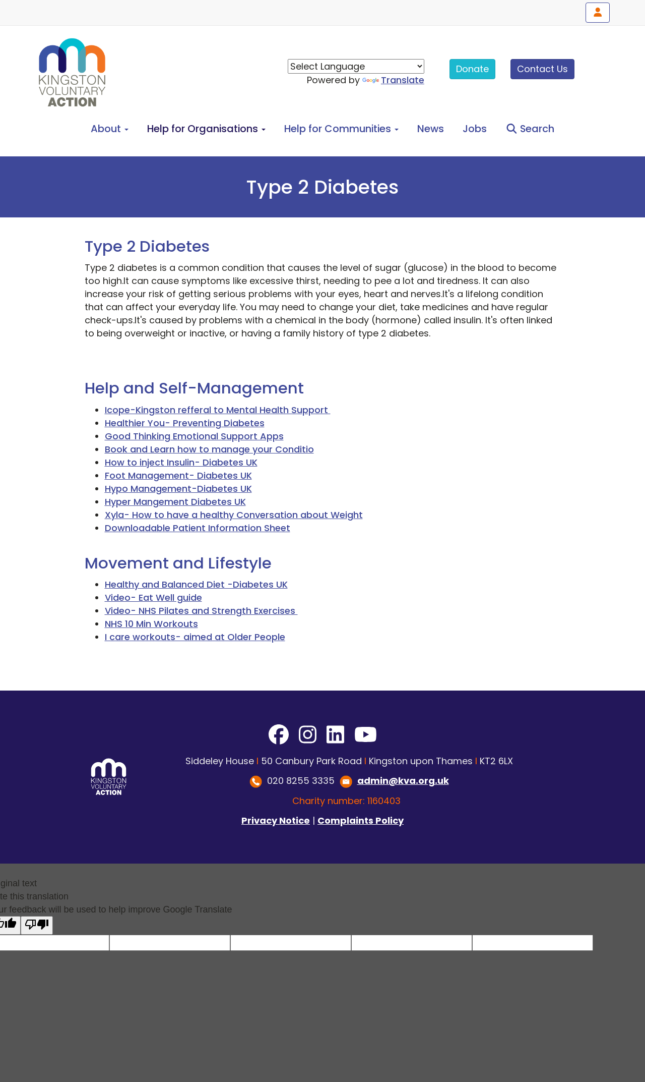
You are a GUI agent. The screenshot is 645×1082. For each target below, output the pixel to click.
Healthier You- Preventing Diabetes (185, 423)
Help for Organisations (206, 129)
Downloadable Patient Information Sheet (197, 528)
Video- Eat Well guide (153, 597)
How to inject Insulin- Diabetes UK (181, 462)
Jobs (475, 129)
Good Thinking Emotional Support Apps (194, 436)
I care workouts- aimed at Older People (195, 637)
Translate (393, 80)
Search (530, 129)
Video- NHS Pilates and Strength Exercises (201, 610)
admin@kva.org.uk (403, 780)
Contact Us (542, 69)
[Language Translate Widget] (356, 66)
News (430, 129)
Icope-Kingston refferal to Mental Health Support (218, 410)
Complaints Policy (360, 820)
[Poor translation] (37, 925)
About (109, 129)
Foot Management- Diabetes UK (178, 475)
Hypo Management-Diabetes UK (178, 488)
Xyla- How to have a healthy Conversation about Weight (234, 514)
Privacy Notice (275, 820)
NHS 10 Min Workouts (151, 623)
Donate (472, 69)
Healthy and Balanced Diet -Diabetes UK (196, 584)
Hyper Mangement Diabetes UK (175, 501)
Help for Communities (341, 129)
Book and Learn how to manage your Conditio (209, 449)
